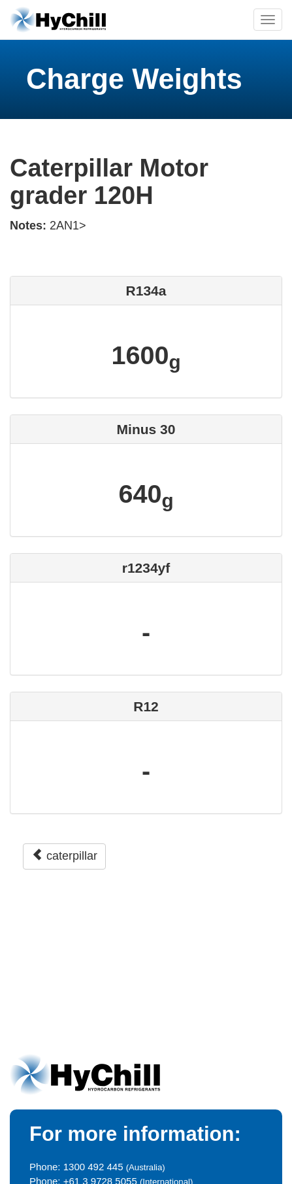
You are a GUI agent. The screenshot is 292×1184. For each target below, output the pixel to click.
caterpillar (64, 855)
